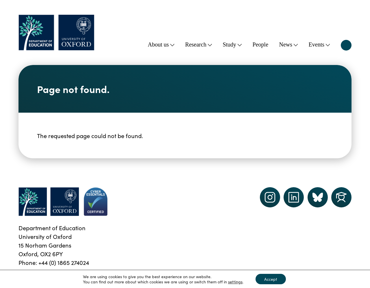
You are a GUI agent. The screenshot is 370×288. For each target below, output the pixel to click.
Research (198, 44)
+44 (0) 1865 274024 (63, 262)
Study (232, 44)
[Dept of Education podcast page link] (318, 197)
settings (235, 281)
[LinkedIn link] (294, 197)
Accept (270, 279)
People (260, 44)
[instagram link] (270, 197)
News (288, 44)
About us (161, 44)
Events (319, 44)
